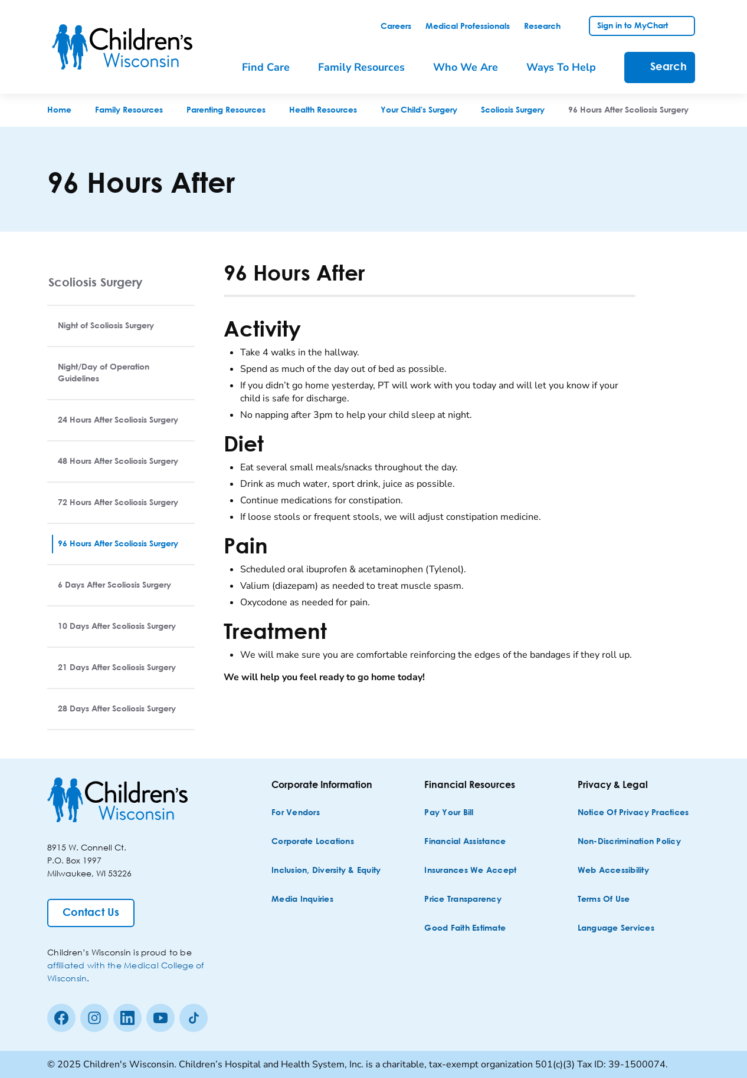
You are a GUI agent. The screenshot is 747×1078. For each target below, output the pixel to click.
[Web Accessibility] (613, 871)
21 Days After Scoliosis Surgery (117, 668)
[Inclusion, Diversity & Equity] (326, 871)
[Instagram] (94, 1018)
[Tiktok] (193, 1018)
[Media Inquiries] (302, 900)
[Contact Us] (91, 913)
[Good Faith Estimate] (465, 928)
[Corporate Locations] (312, 842)
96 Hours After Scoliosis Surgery (118, 544)
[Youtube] (160, 1018)
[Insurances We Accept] (470, 871)
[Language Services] (616, 928)
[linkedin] (127, 1018)
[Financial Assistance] (465, 842)
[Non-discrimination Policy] (629, 842)
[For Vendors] (295, 813)
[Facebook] (61, 1018)
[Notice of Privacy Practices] (633, 813)
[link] (396, 26)
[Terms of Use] (604, 900)
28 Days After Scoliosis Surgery (117, 709)
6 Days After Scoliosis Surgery (114, 585)
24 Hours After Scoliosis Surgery (118, 420)
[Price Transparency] (463, 900)
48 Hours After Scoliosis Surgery (118, 461)
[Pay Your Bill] (448, 813)
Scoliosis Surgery (95, 282)
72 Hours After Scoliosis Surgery (118, 503)
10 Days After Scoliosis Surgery (117, 626)
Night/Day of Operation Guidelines (103, 373)
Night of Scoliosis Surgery (106, 326)
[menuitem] (274, 67)
